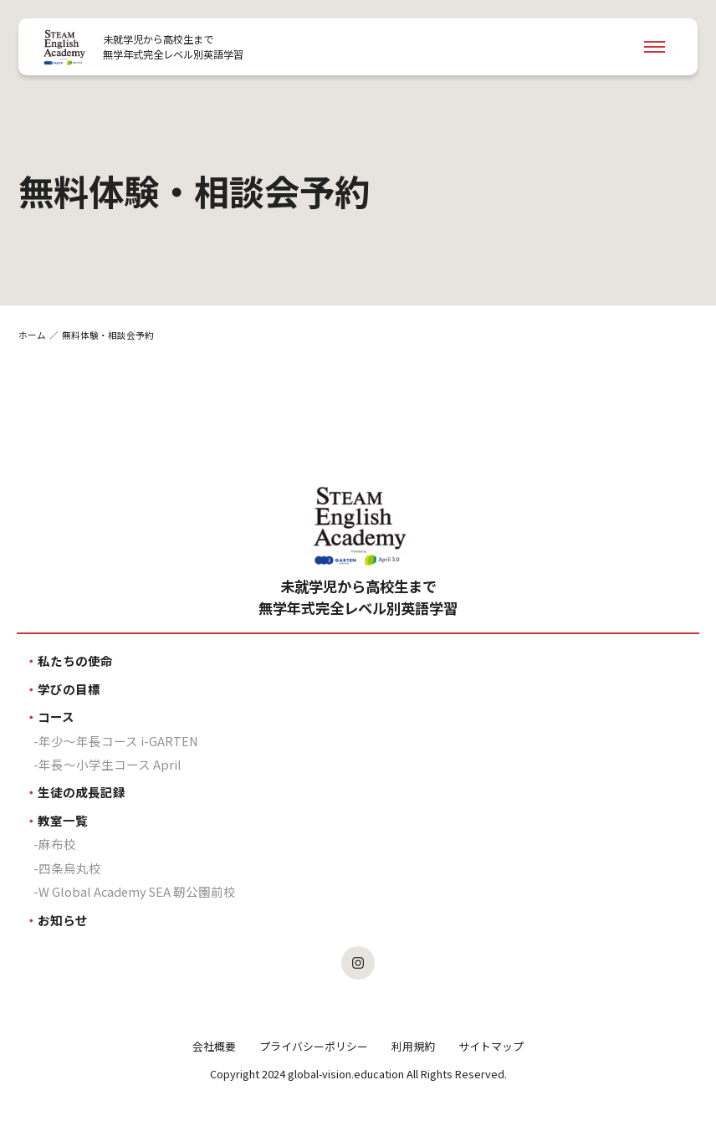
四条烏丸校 (69, 868)
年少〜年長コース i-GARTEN (118, 741)
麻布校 (57, 843)
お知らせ (63, 920)
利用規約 (413, 1046)
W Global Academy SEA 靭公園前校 (137, 891)
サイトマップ (491, 1046)
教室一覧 (63, 820)
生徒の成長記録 (81, 792)
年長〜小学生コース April (110, 764)
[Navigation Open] (654, 47)
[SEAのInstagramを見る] (358, 963)
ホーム (32, 335)
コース (56, 716)
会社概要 (214, 1046)
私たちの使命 (75, 660)
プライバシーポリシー (313, 1046)
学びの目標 (69, 689)
